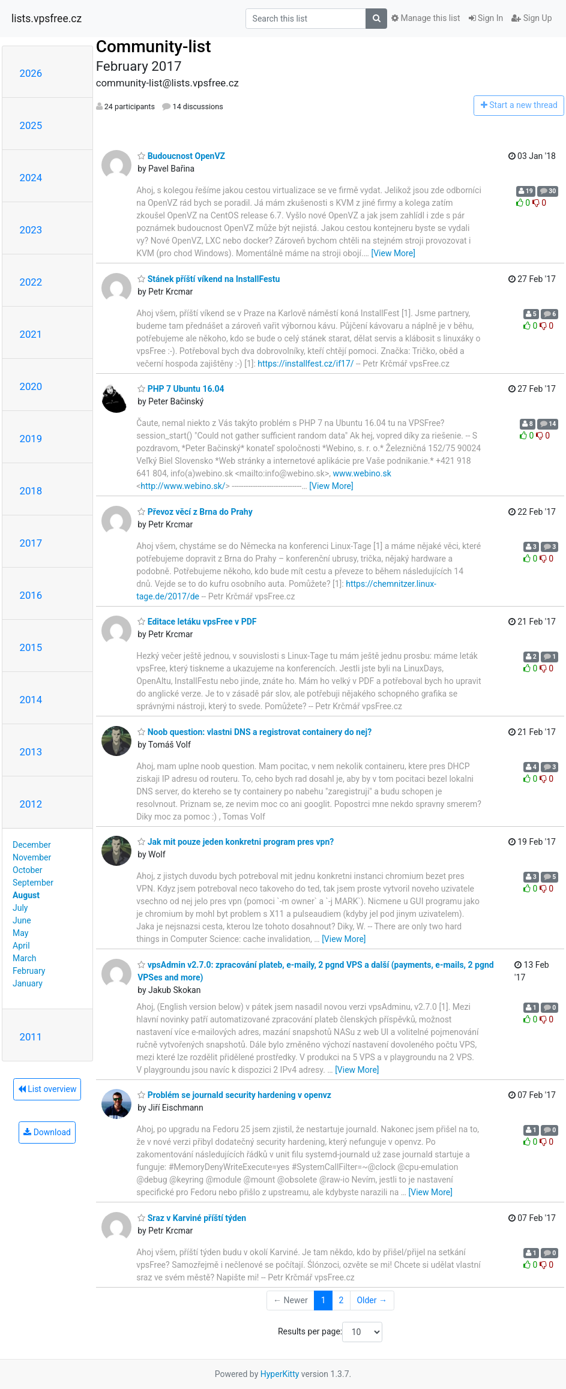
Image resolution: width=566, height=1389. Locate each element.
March (25, 958)
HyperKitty (280, 1374)
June (22, 920)
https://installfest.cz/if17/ (305, 363)
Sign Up (531, 18)
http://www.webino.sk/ (182, 486)
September (33, 882)
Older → (372, 1300)
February (29, 971)
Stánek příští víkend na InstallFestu (208, 279)
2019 (31, 439)
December (32, 845)
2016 (31, 595)
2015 (31, 647)
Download (47, 1132)
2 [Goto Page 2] (341, 1300)
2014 (31, 700)
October (27, 870)
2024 (31, 178)
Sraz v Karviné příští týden (191, 1218)
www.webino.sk (362, 473)
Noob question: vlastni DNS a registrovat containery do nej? (254, 732)
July (20, 908)
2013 (31, 752)
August (26, 895)
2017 (31, 543)
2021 (31, 334)
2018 (31, 491)
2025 (31, 125)
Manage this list (425, 18)
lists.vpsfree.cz (46, 19)
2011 (31, 1037)
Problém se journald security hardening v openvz (234, 1095)
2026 (31, 73)
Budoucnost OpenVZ (181, 156)
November (32, 857)
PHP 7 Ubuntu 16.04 (180, 389)
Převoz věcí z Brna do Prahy (195, 512)
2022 (31, 282)
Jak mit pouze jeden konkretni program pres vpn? (235, 842)
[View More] (393, 253)
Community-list (153, 46)
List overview (47, 1089)
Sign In (486, 18)
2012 (31, 804)
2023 (31, 230)
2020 (31, 386)
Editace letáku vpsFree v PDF (196, 621)
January (28, 983)
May (20, 933)
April (21, 945)
